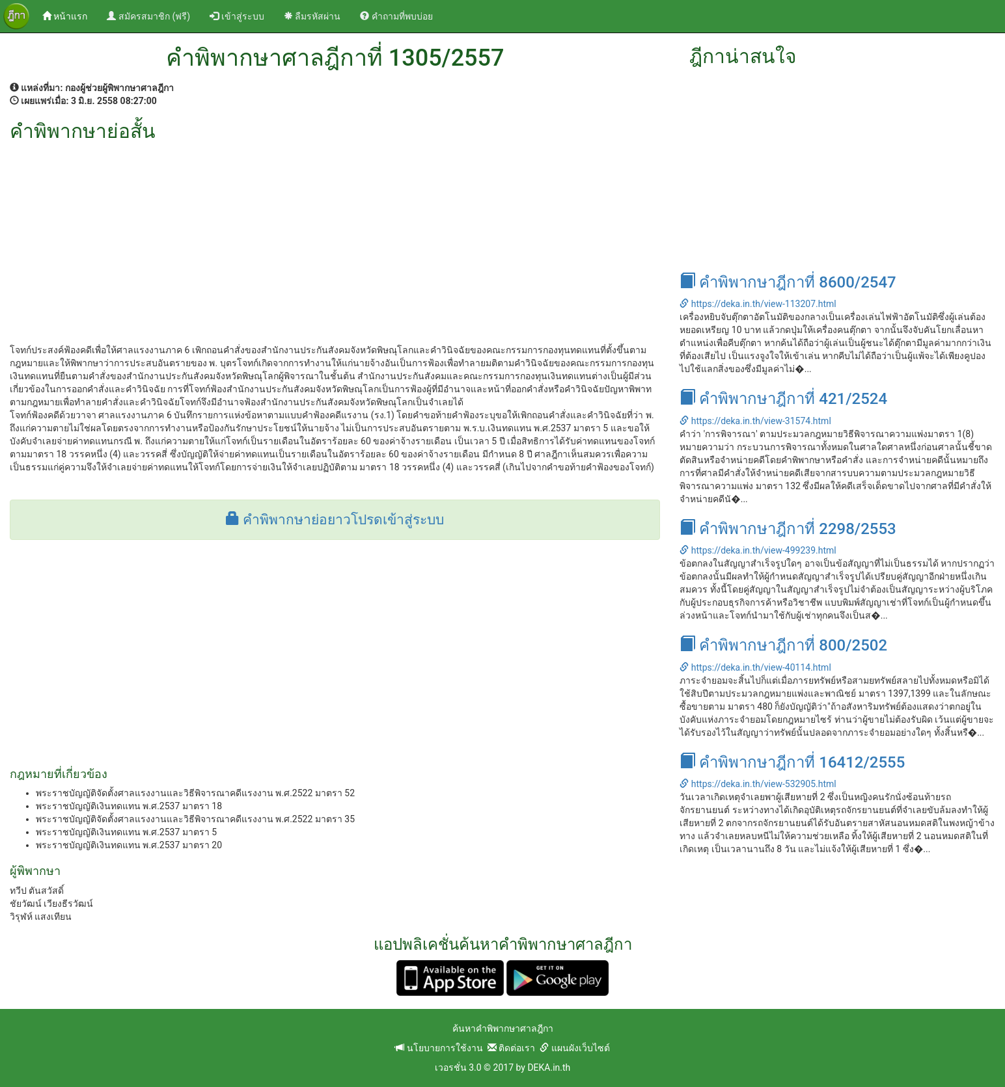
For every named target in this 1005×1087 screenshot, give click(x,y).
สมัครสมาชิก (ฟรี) (148, 16)
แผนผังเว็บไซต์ (574, 1048)
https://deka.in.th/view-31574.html (755, 421)
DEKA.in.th (548, 1067)
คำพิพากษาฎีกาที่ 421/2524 (783, 399)
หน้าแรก (69, 15)
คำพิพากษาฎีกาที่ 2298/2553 (788, 529)
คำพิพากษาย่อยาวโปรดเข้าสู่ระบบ (335, 520)
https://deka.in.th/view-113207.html (758, 304)
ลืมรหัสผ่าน (312, 16)
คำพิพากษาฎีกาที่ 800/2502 (783, 645)
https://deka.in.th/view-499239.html (758, 550)
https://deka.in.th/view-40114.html (755, 667)
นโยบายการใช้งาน (438, 1048)
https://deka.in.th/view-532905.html (758, 784)
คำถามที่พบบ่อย (396, 16)
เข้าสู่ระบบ (237, 16)
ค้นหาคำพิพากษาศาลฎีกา (502, 1028)
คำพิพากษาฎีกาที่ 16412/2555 (792, 762)
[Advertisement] (335, 239)
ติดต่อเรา (511, 1048)
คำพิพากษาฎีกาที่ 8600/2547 (788, 282)
